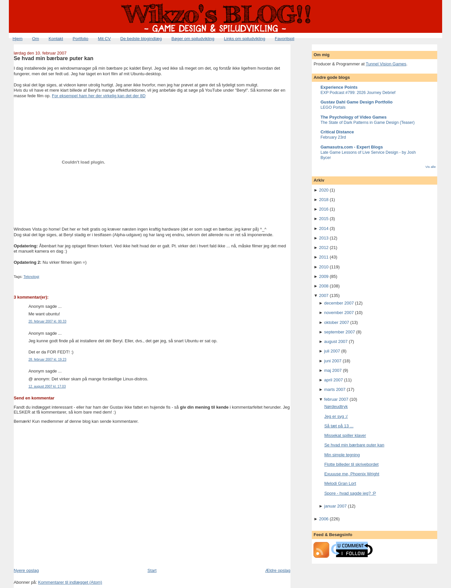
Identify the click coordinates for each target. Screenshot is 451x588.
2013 (324, 238)
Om (35, 38)
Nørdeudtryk (336, 406)
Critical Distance (337, 131)
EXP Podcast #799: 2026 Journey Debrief (357, 92)
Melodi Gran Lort (340, 483)
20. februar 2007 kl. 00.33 (47, 321)
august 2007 (336, 341)
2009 (324, 276)
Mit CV (104, 38)
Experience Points (338, 87)
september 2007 (339, 331)
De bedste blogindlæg (141, 38)
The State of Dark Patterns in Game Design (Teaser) (367, 122)
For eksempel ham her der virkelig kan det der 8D (98, 95)
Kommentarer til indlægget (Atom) (70, 582)
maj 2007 (333, 370)
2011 (324, 257)
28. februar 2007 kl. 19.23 (47, 359)
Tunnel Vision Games (386, 63)
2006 (324, 518)
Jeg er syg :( (336, 416)
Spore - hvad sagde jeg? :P (350, 493)
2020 (324, 190)
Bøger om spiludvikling (192, 38)
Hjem (17, 38)
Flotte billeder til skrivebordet (351, 464)
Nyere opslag (26, 570)
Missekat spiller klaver (345, 435)
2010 (324, 266)
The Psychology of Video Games (353, 117)
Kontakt (56, 38)
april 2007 (333, 379)
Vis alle (430, 167)
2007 (324, 295)
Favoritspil (284, 38)
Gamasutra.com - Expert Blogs (351, 147)
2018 (324, 199)
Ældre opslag (277, 570)
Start (151, 570)
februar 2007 (336, 399)
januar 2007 (335, 506)
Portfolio (80, 38)
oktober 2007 (336, 322)
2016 (324, 209)
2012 (324, 247)
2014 (324, 228)
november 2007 (339, 312)
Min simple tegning (342, 454)
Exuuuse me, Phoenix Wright (351, 473)
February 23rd (333, 137)
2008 (324, 285)
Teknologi (31, 277)
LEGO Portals (332, 107)
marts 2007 (335, 389)
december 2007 (339, 303)
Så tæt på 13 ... (339, 425)
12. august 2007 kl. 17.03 (47, 386)
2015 (324, 218)
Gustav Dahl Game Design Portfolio (356, 102)
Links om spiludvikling (244, 38)
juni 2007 (333, 360)
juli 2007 (332, 351)
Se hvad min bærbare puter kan (54, 58)
